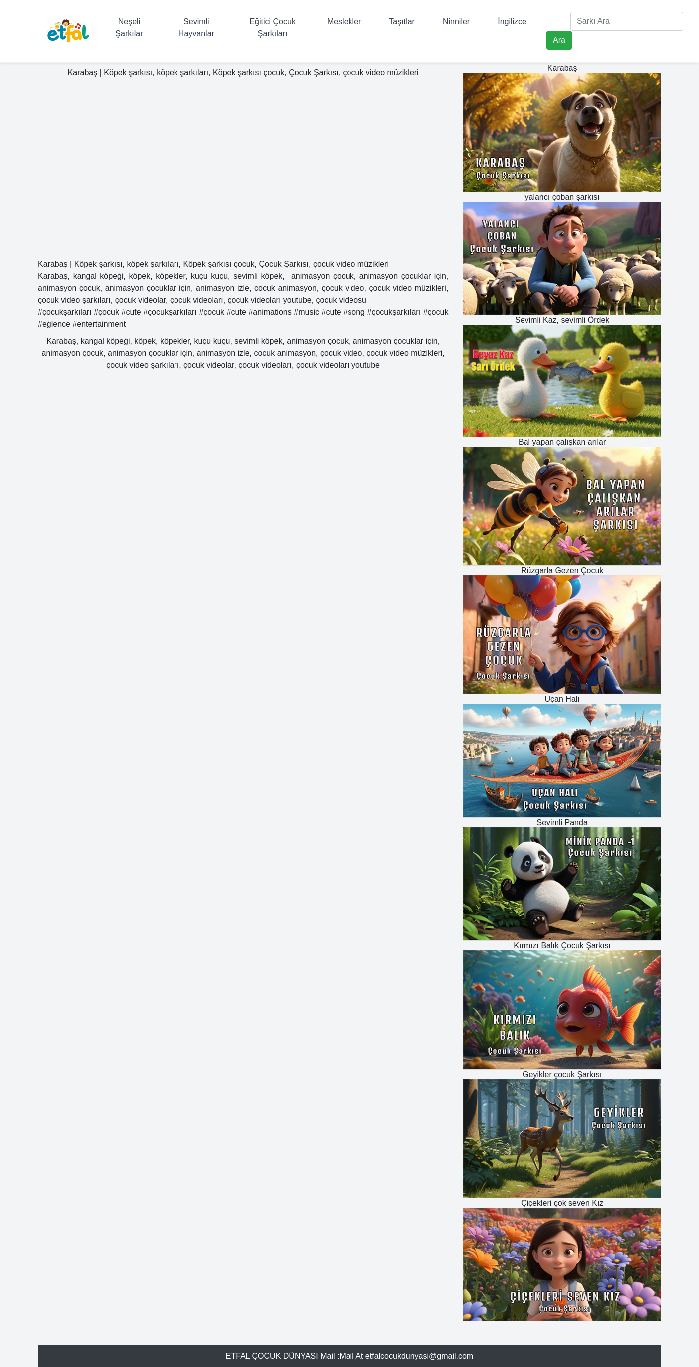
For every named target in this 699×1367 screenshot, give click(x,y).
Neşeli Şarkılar (129, 27)
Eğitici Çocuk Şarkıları (272, 27)
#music (306, 312)
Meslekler (344, 21)
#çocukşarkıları (65, 312)
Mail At (351, 1356)
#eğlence (54, 324)
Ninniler (456, 21)
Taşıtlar (402, 21)
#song (354, 312)
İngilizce (512, 21)
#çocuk (106, 312)
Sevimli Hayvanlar (196, 27)
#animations (269, 312)
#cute (131, 312)
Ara (559, 40)
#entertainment (99, 324)
